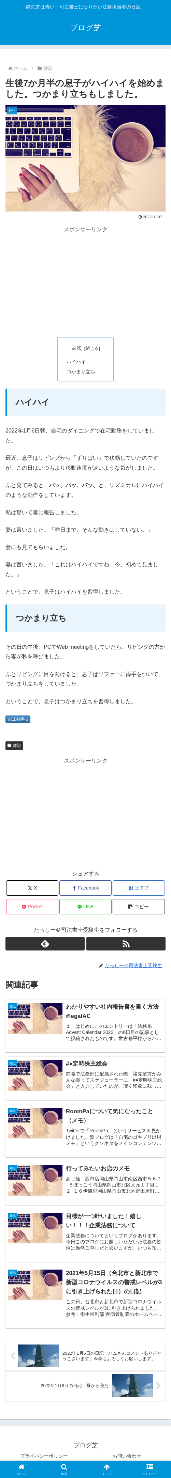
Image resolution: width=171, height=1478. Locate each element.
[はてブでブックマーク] (139, 888)
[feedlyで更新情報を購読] (45, 943)
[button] (139, 906)
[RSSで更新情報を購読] (126, 943)
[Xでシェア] (32, 888)
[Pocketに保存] (32, 906)
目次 (76, 348)
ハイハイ (76, 361)
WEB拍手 (18, 719)
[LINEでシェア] (85, 906)
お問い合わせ (127, 1456)
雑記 (14, 745)
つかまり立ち (81, 371)
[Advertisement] (85, 282)
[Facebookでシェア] (85, 888)
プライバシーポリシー (44, 1456)
